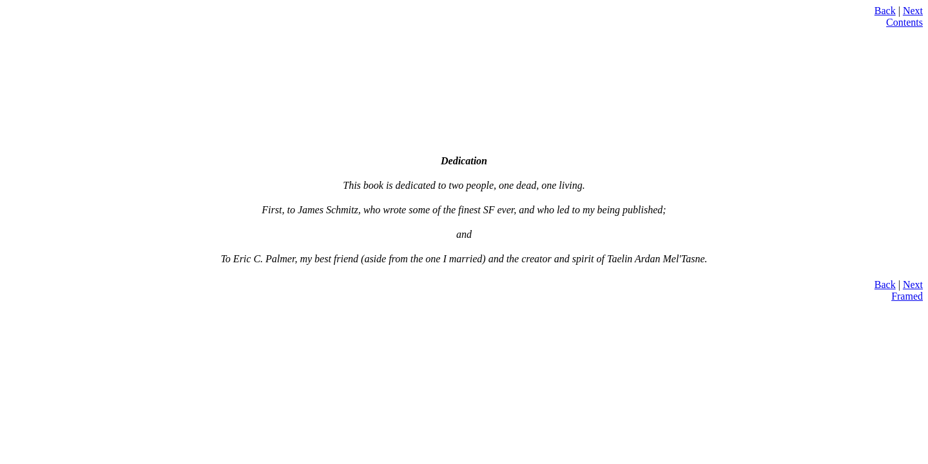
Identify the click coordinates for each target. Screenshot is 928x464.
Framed (907, 296)
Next (913, 10)
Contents (904, 22)
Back (885, 10)
